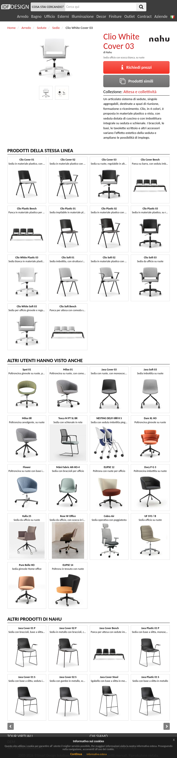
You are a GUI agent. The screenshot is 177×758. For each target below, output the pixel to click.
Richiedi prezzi (136, 67)
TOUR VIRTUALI (20, 736)
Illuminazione (83, 16)
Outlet (129, 16)
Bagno (36, 16)
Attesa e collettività (139, 91)
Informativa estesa (97, 754)
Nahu (109, 52)
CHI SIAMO (99, 736)
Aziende (160, 16)
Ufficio (49, 16)
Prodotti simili (136, 81)
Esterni (63, 16)
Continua (76, 754)
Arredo (23, 16)
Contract (145, 16)
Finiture (115, 16)
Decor (101, 16)
